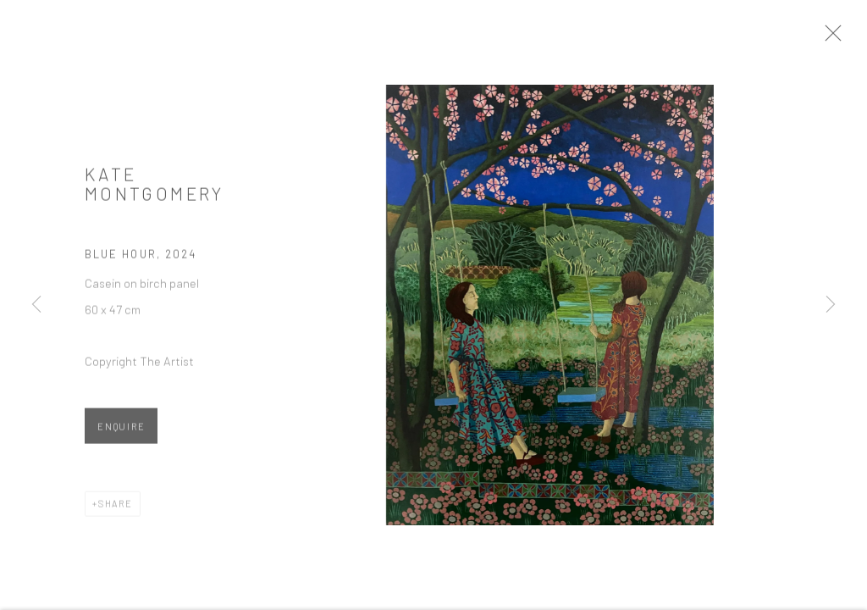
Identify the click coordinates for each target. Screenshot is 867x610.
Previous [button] (36, 305)
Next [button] (830, 305)
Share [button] (115, 509)
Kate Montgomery (154, 189)
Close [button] (846, 38)
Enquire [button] (121, 432)
